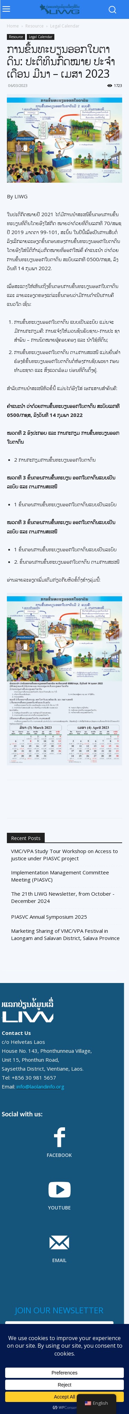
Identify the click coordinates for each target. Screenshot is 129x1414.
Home (13, 26)
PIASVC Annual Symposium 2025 (49, 916)
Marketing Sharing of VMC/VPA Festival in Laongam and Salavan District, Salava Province (65, 934)
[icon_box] (59, 1147)
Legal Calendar (64, 26)
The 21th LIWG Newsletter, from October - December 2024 (63, 897)
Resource (34, 26)
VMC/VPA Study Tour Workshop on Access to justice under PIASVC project (64, 855)
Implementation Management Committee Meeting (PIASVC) (60, 876)
